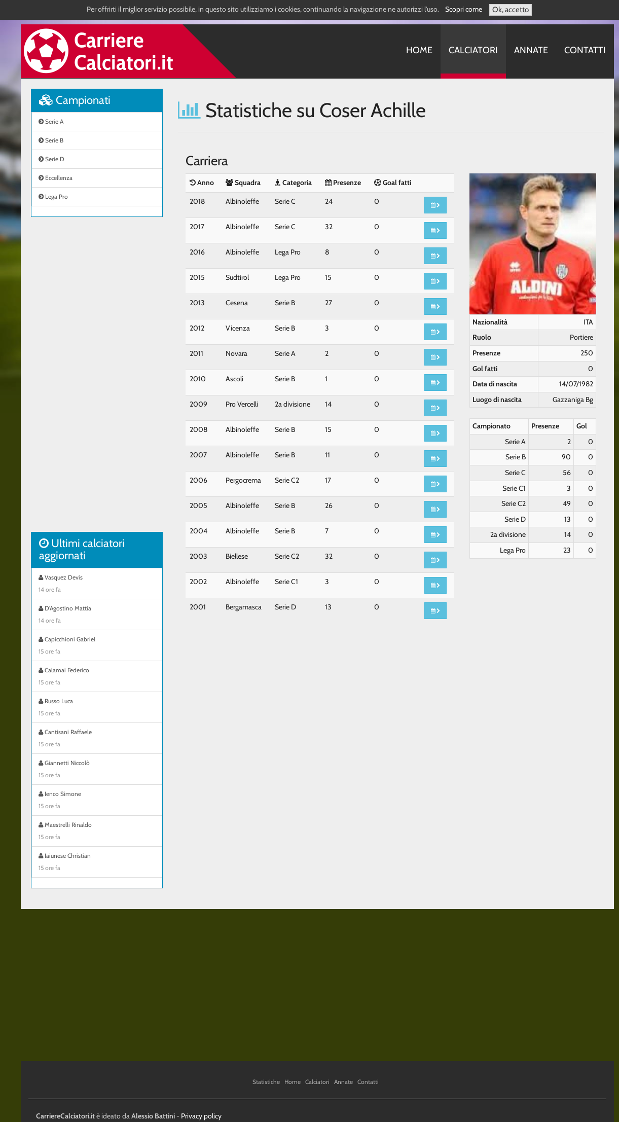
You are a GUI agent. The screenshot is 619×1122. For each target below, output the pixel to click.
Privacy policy (201, 1115)
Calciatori (473, 50)
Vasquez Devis (97, 584)
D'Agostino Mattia (97, 615)
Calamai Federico (97, 677)
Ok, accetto (510, 9)
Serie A (51, 121)
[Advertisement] (97, 380)
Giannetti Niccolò (97, 770)
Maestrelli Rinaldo (97, 832)
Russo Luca (97, 708)
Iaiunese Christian (97, 863)
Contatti (585, 50)
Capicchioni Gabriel (97, 646)
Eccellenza (55, 178)
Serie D (51, 159)
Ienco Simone (97, 801)
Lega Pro (53, 196)
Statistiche (266, 1081)
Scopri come (463, 9)
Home (419, 50)
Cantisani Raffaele (97, 739)
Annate (531, 50)
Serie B (51, 140)
